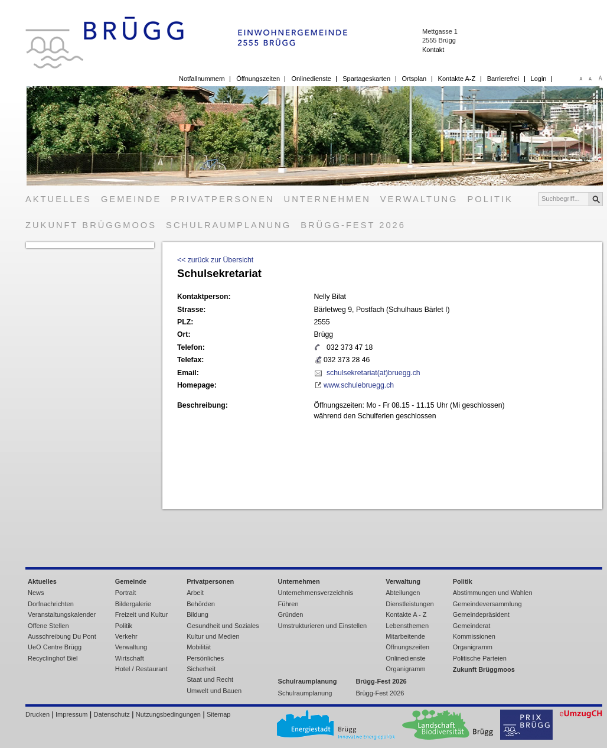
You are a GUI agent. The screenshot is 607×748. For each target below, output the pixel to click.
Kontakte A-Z (457, 78)
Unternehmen (327, 199)
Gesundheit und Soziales (223, 625)
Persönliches (205, 658)
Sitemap (218, 714)
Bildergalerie (133, 603)
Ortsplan (414, 78)
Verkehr (126, 636)
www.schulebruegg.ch (359, 385)
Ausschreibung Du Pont (62, 636)
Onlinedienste (311, 78)
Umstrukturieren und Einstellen (322, 625)
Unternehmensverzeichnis (315, 592)
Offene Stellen (48, 625)
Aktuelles (58, 199)
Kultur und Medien (213, 636)
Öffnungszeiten (258, 78)
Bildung (197, 614)
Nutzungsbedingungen (168, 714)
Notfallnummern (202, 78)
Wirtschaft (129, 658)
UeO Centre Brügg (54, 647)
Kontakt (433, 49)
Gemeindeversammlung (487, 603)
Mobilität (199, 647)
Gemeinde (131, 199)
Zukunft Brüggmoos (90, 225)
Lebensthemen (407, 625)
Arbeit (195, 592)
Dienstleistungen (409, 603)
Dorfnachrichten (51, 603)
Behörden (201, 603)
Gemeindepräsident (481, 614)
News (36, 592)
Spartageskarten (366, 78)
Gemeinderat (472, 625)
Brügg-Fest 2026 (353, 225)
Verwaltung (419, 199)
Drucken (37, 714)
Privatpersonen (222, 199)
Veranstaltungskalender (62, 614)
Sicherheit (201, 668)
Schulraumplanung (228, 225)
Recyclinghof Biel (53, 658)
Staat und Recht (210, 679)
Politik (490, 199)
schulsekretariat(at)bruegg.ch (373, 373)
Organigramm (405, 668)
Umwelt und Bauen (214, 690)
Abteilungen (403, 592)
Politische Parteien (480, 658)
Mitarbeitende (405, 636)
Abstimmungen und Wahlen (493, 592)
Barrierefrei (503, 78)
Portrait (125, 592)
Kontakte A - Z (406, 614)
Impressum (71, 714)
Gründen (291, 614)
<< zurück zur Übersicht (215, 260)
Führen (288, 603)
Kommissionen (474, 636)
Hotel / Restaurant (141, 668)
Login (539, 78)
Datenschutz (112, 714)
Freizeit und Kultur (141, 614)
